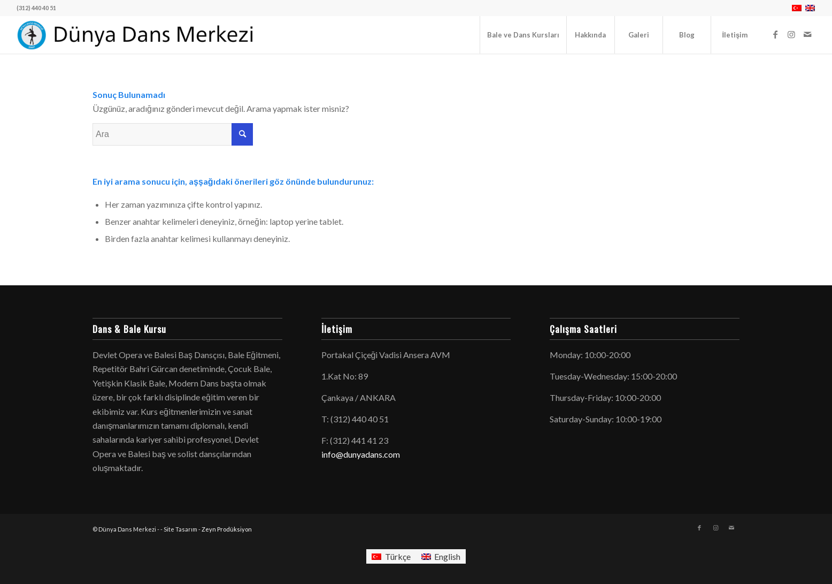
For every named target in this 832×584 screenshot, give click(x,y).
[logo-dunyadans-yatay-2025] (137, 35)
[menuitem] (523, 35)
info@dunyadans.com (360, 454)
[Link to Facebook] (775, 34)
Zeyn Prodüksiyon (227, 529)
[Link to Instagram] (791, 34)
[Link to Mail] (807, 34)
